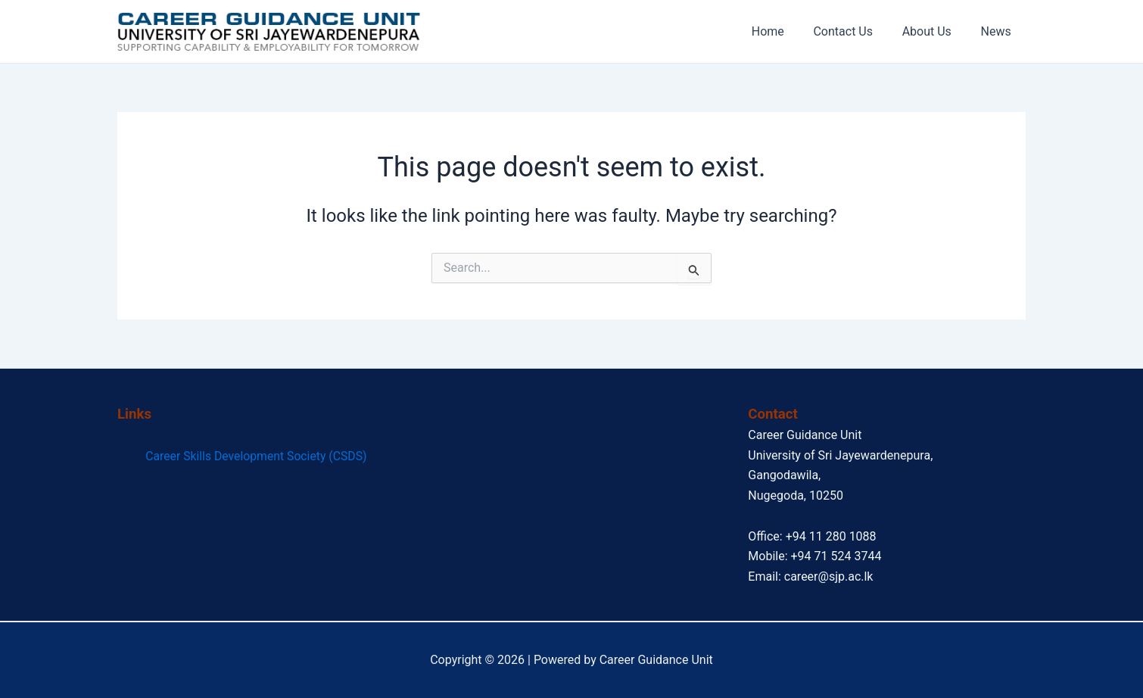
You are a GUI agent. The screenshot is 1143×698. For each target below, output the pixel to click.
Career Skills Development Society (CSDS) (256, 456)
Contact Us (856, 31)
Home (785, 31)
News (998, 31)
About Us (934, 31)
